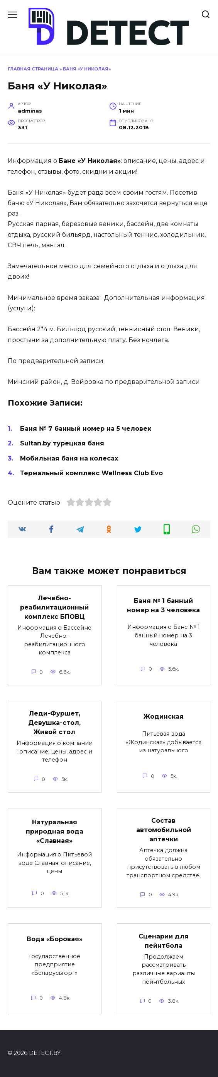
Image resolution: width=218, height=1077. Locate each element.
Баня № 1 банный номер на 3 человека (163, 605)
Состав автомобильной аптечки (163, 830)
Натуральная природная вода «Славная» (54, 831)
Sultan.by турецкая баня (62, 443)
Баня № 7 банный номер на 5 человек (85, 428)
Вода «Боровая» (55, 939)
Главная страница (33, 69)
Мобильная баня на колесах (69, 458)
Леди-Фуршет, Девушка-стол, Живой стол (54, 723)
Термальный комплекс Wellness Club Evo (91, 473)
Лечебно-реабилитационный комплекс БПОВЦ (54, 607)
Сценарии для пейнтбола (164, 940)
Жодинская (164, 716)
